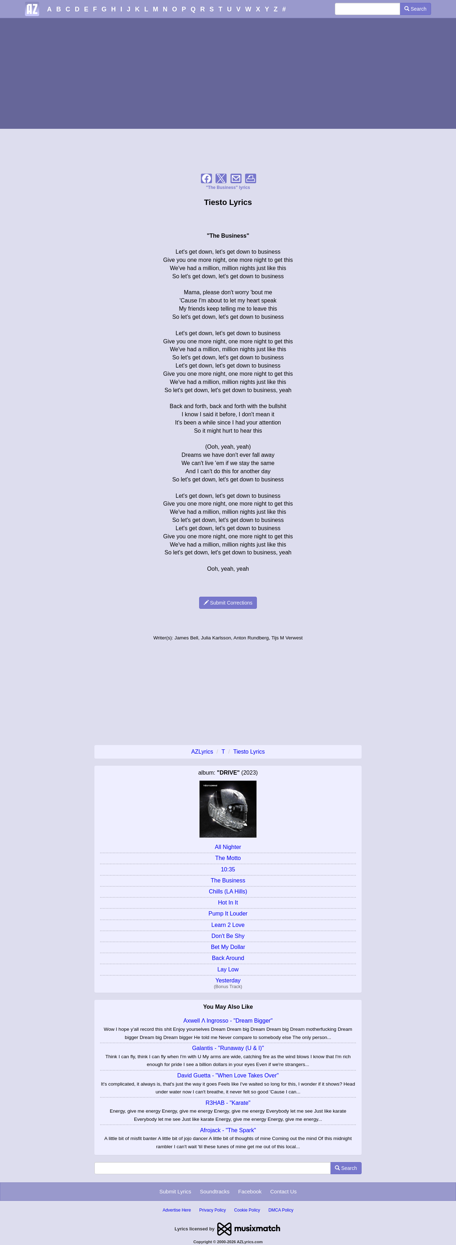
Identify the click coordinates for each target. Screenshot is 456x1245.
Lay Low (228, 969)
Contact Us (283, 1191)
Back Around (228, 958)
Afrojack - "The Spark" (228, 1130)
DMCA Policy (280, 1210)
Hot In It (228, 903)
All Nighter (228, 847)
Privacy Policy (212, 1210)
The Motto (228, 858)
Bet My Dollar (228, 947)
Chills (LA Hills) (228, 891)
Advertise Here (177, 1210)
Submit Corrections (228, 603)
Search (415, 9)
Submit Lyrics (175, 1191)
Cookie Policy (247, 1210)
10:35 (228, 869)
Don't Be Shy (228, 936)
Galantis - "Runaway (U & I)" (228, 1048)
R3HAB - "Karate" (228, 1103)
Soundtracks (214, 1191)
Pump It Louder (227, 914)
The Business (228, 880)
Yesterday (228, 980)
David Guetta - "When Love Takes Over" (228, 1075)
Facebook (249, 1191)
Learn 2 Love (227, 925)
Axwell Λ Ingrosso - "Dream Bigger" (228, 1021)
